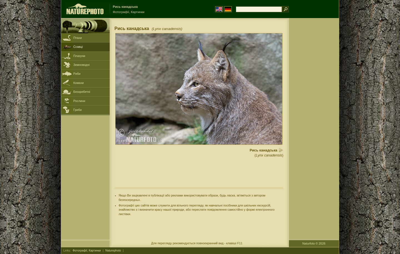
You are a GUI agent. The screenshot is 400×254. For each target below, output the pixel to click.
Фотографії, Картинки (87, 250)
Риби (77, 73)
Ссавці (78, 46)
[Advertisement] (314, 107)
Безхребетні (81, 91)
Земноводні (81, 64)
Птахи (77, 37)
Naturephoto (113, 250)
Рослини (79, 101)
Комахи (78, 82)
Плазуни (79, 56)
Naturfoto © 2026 (314, 243)
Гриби (77, 109)
